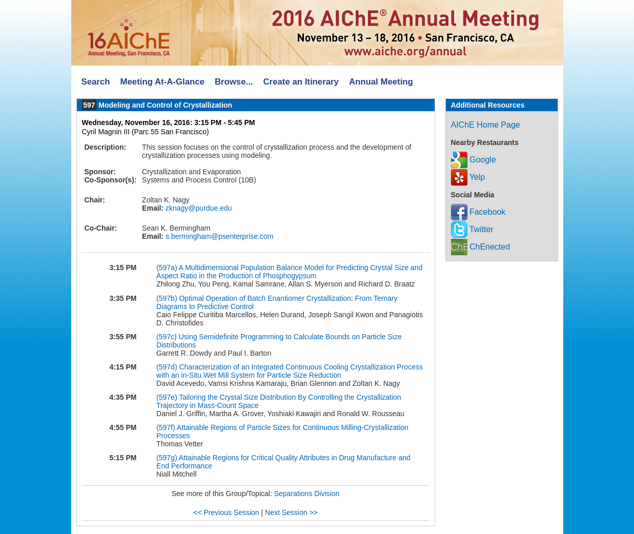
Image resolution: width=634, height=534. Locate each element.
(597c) (166, 337)
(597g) (166, 458)
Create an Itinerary (301, 82)
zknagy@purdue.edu (197, 208)
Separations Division (307, 493)
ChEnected (480, 246)
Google (473, 159)
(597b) (166, 298)
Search (95, 82)
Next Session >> (291, 512)
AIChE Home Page (485, 124)
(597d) (166, 367)
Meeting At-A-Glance (162, 82)
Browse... (234, 82)
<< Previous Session (226, 512)
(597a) (166, 267)
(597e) (166, 397)
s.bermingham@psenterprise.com (218, 236)
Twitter (472, 229)
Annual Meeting (381, 82)
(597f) (165, 427)
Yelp (468, 177)
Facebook (478, 212)
